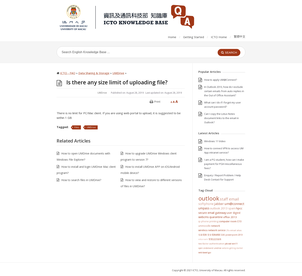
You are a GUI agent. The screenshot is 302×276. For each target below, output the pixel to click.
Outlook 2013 (219, 208)
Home (172, 37)
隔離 (223, 234)
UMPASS (203, 208)
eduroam (203, 239)
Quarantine (216, 217)
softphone (206, 204)
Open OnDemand (205, 248)
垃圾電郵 (202, 234)
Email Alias (236, 230)
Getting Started (193, 37)
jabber (219, 204)
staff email (229, 199)
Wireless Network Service (212, 230)
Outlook (208, 198)
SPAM (232, 208)
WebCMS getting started (232, 248)
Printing (213, 221)
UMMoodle (204, 225)
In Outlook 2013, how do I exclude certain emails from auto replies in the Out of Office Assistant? (224, 91)
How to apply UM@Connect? (220, 79)
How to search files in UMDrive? (81, 180)
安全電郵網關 (213, 234)
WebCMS (203, 217)
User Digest (234, 213)
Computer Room (228, 221)
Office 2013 (230, 217)
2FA (228, 230)
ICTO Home (219, 37)
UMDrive (102, 92)
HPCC (239, 208)
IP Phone (203, 221)
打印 (239, 221)
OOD (229, 243)
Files (76, 127)
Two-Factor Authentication (211, 243)
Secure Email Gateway (212, 213)
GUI (209, 252)
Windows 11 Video (215, 141)
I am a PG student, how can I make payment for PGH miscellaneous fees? (224, 164)
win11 (235, 243)
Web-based (203, 252)
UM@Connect (234, 204)
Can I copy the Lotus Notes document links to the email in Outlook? (221, 118)
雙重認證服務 (215, 239)
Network (215, 225)
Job (226, 243)
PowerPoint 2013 (234, 234)
